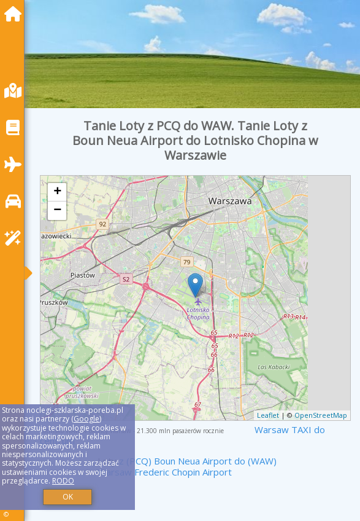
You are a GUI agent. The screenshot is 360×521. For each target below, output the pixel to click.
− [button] (57, 211)
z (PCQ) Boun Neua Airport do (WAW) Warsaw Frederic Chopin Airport (187, 466)
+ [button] (57, 192)
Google (86, 418)
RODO (63, 481)
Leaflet (268, 415)
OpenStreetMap (320, 415)
